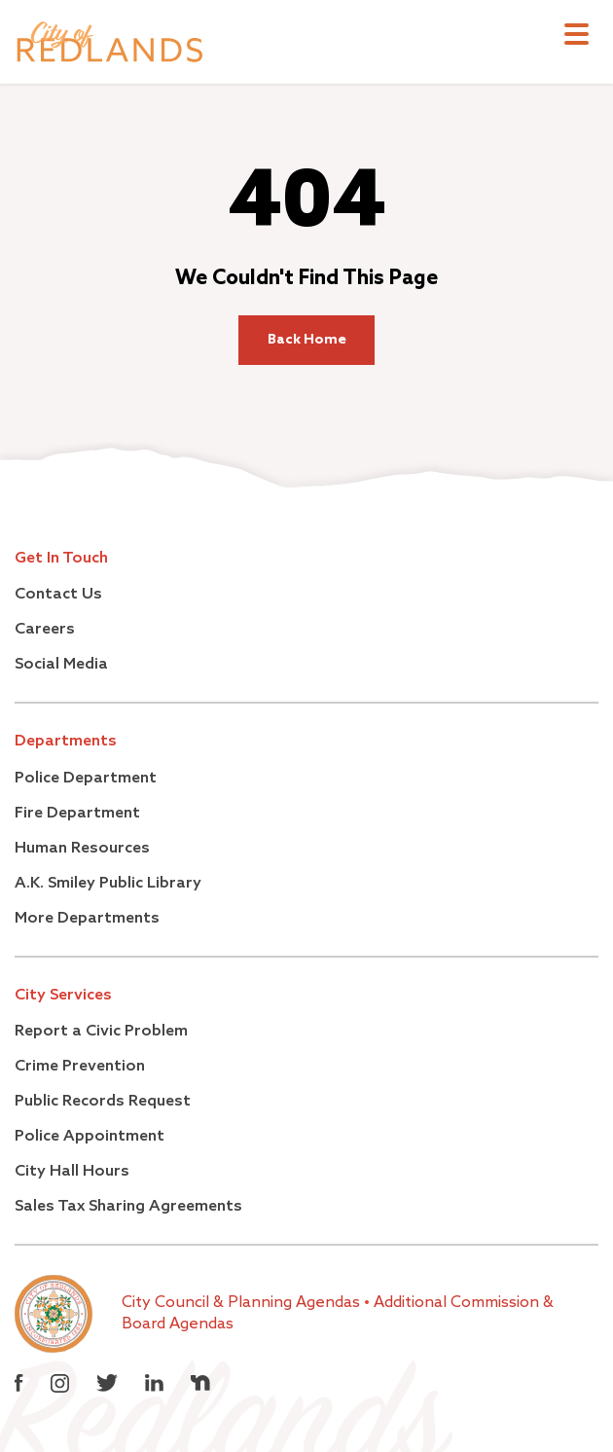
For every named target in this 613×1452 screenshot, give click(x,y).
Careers (45, 629)
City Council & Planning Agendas (243, 1303)
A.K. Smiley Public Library (108, 883)
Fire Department (77, 813)
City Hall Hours (72, 1172)
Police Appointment (89, 1136)
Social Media (61, 664)
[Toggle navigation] (576, 36)
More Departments (87, 918)
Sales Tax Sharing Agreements (128, 1207)
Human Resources (82, 848)
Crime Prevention (80, 1066)
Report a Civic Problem (101, 1031)
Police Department (86, 778)
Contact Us (58, 594)
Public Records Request (103, 1101)
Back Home (307, 339)
